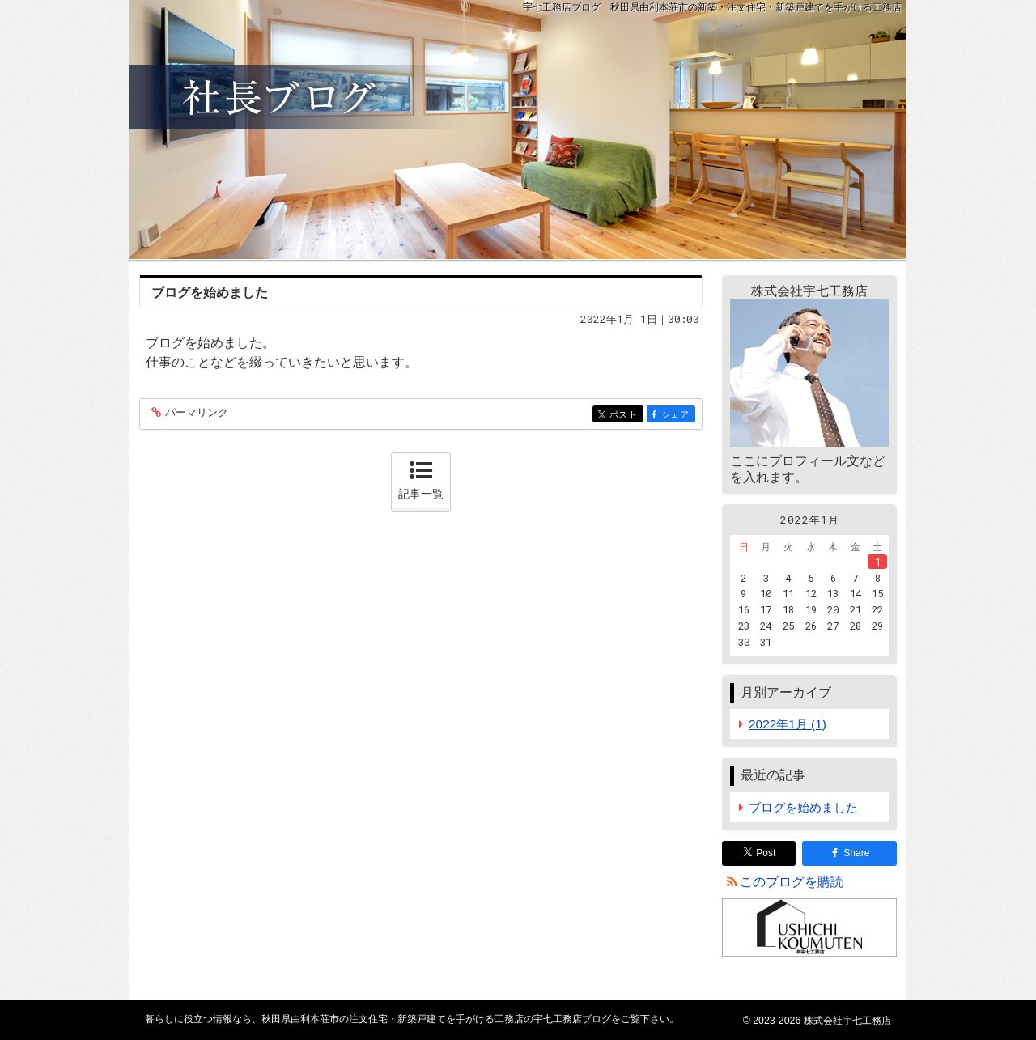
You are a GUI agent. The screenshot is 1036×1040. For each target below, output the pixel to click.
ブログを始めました (209, 292)
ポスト (625, 415)
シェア (677, 415)
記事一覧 (421, 493)
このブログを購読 (791, 882)
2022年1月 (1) (787, 724)
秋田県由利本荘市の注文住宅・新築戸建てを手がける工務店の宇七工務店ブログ (518, 129)
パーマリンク (195, 413)
